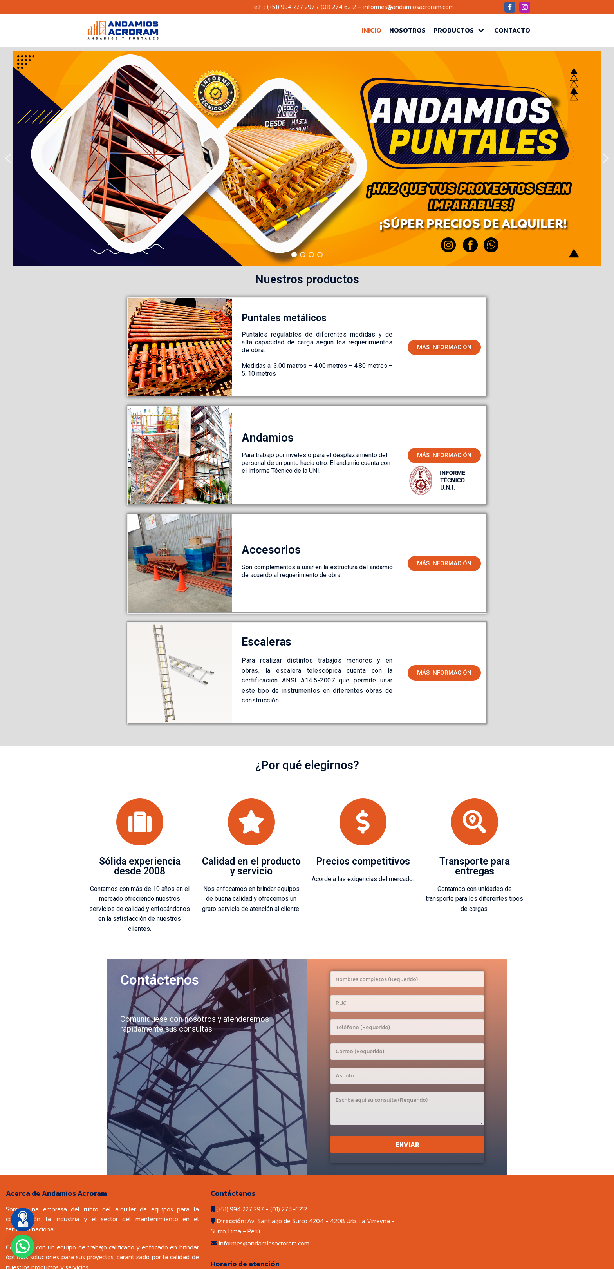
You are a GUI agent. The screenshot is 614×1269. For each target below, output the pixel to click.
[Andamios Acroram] (123, 30)
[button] (444, 347)
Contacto (512, 30)
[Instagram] (524, 7)
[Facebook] (509, 7)
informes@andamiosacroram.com (408, 6)
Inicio (371, 30)
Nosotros (407, 30)
